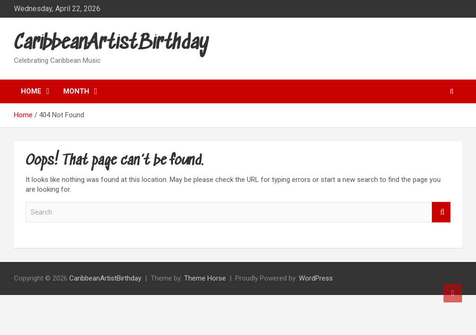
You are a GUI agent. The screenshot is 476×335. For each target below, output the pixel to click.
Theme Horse (205, 278)
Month (76, 91)
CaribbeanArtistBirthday (111, 43)
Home (31, 91)
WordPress (316, 278)
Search (441, 212)
